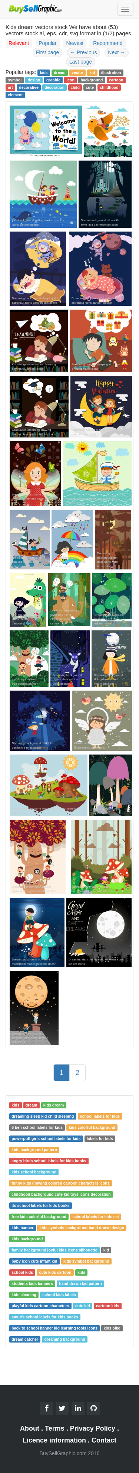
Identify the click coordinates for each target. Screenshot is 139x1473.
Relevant (19, 43)
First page (47, 52)
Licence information (54, 1440)
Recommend (107, 43)
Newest (75, 43)
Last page (80, 62)
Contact (104, 1440)
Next (116, 52)
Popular (47, 43)
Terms (54, 1428)
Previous (83, 52)
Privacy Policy (92, 1428)
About (29, 1428)
